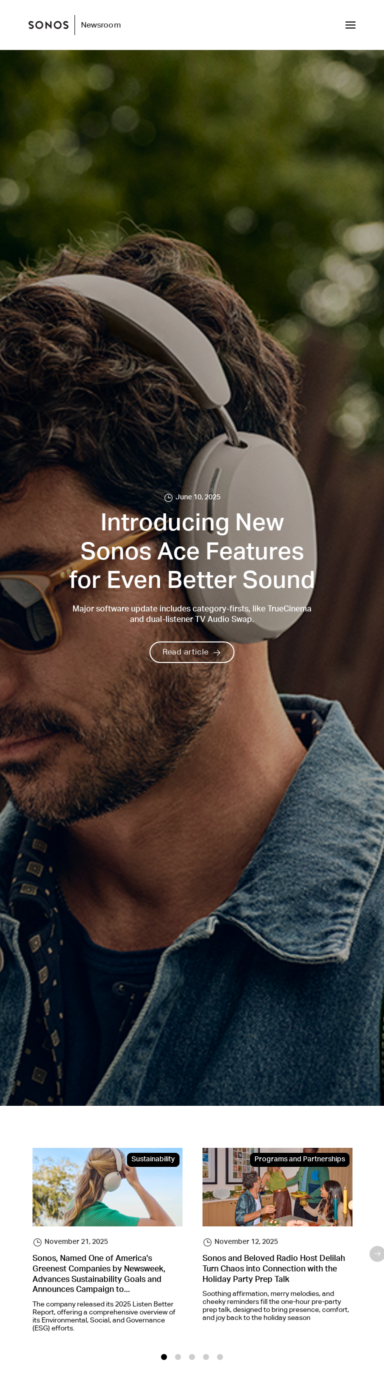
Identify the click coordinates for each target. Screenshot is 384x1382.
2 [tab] (178, 1357)
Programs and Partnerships (299, 1159)
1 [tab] (164, 1357)
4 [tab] (206, 1357)
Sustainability (153, 1159)
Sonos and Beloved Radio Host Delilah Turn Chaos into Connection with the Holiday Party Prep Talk (273, 1269)
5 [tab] (220, 1357)
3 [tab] (192, 1357)
